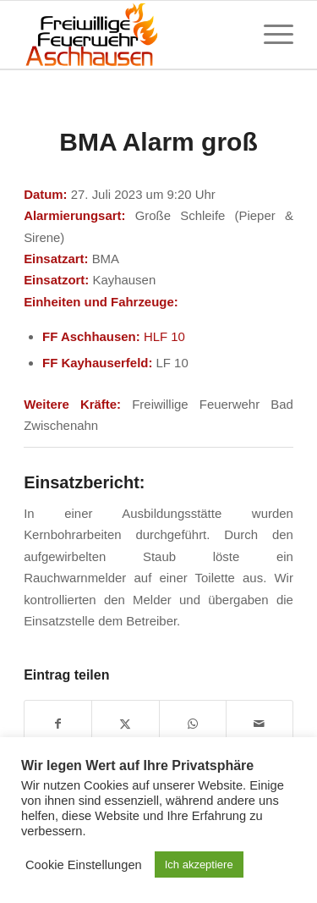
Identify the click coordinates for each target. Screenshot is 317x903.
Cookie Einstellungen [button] (83, 865)
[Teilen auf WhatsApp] (193, 724)
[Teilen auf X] (125, 724)
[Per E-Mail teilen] (259, 724)
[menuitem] (270, 35)
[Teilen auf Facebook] (58, 724)
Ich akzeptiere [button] (199, 864)
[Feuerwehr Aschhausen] (131, 35)
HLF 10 (164, 336)
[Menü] (270, 35)
